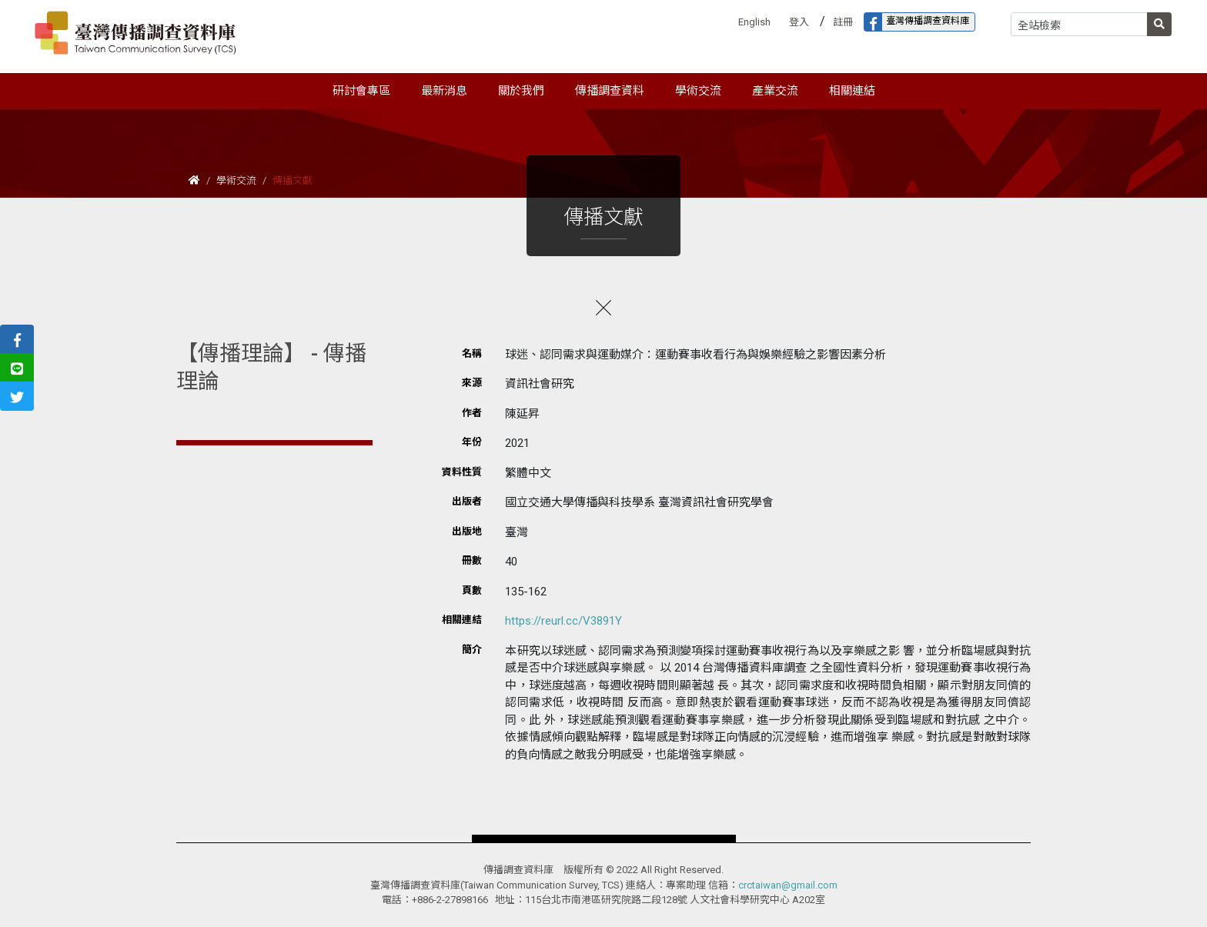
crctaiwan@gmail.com (788, 885)
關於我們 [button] (521, 91)
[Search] (1079, 24)
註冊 (843, 22)
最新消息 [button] (444, 91)
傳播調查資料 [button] (609, 91)
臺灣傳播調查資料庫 (916, 22)
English (754, 22)
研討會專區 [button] (361, 91)
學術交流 (236, 180)
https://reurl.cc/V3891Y (563, 621)
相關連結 (852, 91)
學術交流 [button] (698, 91)
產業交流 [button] (775, 91)
